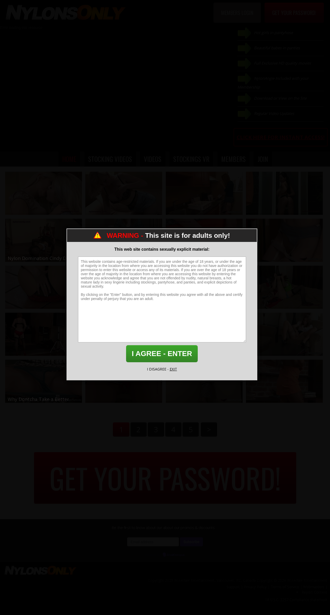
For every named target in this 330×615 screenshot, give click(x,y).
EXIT (173, 369)
